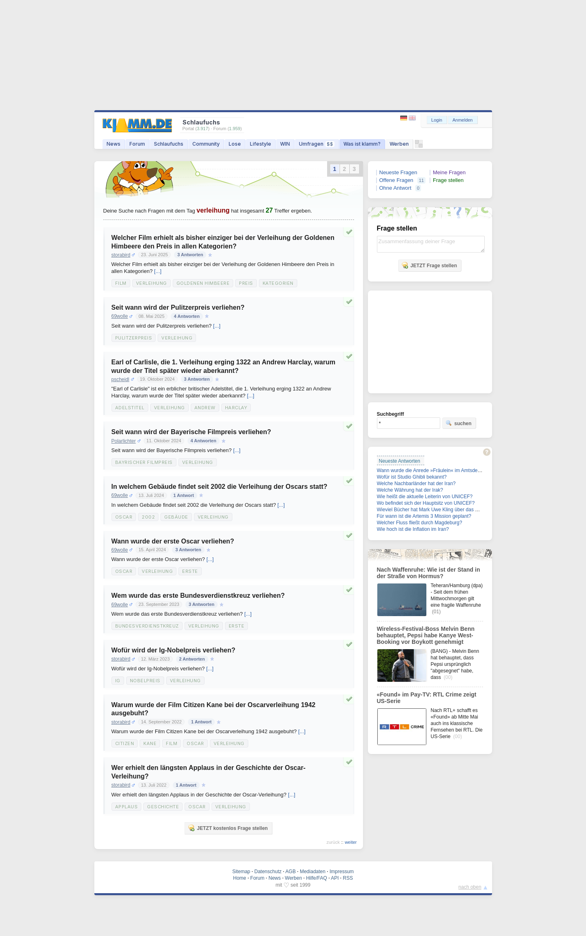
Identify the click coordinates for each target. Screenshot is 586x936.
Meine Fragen (449, 172)
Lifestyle (260, 144)
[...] (157, 271)
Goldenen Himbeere (203, 283)
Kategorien (278, 283)
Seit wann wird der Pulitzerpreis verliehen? (178, 307)
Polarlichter (123, 441)
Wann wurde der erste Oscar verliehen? (172, 541)
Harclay (236, 407)
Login (436, 120)
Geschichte (163, 807)
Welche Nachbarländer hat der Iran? (416, 483)
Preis (246, 283)
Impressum (342, 871)
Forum (137, 144)
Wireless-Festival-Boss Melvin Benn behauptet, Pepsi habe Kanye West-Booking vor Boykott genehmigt (426, 635)
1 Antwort (184, 495)
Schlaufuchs (168, 144)
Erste (190, 571)
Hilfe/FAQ (316, 878)
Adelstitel (130, 407)
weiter (351, 842)
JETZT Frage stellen (429, 265)
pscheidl (120, 379)
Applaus (126, 807)
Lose (235, 144)
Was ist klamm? (362, 144)
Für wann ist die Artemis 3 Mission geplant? (424, 516)
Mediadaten (312, 871)
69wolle (119, 316)
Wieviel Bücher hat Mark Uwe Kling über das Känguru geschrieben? (451, 509)
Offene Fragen (396, 180)
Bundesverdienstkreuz (147, 626)
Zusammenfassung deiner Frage (431, 244)
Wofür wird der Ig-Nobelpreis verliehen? (173, 650)
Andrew (205, 407)
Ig (117, 680)
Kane (149, 743)
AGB (290, 871)
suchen (459, 423)
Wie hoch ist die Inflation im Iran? (413, 529)
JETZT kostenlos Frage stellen (227, 828)
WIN (285, 144)
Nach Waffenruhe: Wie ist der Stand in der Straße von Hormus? (428, 572)
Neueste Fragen (398, 172)
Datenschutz (268, 871)
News (113, 144)
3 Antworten (190, 254)
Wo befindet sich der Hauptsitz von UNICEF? (426, 503)
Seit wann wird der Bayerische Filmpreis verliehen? (191, 431)
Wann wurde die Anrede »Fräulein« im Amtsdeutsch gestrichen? (446, 470)
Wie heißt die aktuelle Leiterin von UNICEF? (425, 496)
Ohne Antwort (395, 188)
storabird (121, 255)
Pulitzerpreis (133, 338)
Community (206, 144)
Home (239, 878)
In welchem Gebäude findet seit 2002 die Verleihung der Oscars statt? (219, 486)
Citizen (124, 743)
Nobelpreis (145, 680)
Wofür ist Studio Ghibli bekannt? (412, 477)
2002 (148, 517)
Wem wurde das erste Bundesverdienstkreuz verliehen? (198, 595)
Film (121, 283)
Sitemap (241, 871)
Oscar (124, 517)
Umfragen (316, 144)
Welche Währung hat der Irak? (410, 490)
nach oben (470, 887)
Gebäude (176, 517)
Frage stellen (448, 180)
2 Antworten (192, 659)
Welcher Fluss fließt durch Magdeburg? (419, 523)
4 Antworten (187, 316)
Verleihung (151, 283)
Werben (399, 144)
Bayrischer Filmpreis (144, 462)
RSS (348, 878)
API (335, 878)
